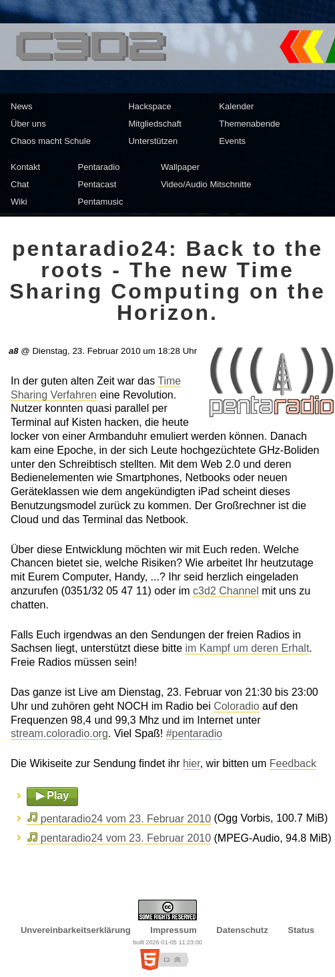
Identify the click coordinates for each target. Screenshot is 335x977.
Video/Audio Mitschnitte (206, 184)
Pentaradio (99, 167)
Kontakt (25, 167)
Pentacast (97, 184)
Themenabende (249, 124)
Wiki (19, 202)
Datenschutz (242, 930)
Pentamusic (100, 202)
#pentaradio (194, 733)
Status (301, 930)
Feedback (293, 763)
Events (232, 141)
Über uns (28, 124)
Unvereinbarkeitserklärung (76, 930)
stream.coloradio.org (59, 733)
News (22, 106)
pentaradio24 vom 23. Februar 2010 (126, 818)
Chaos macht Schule (51, 141)
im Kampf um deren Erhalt (247, 648)
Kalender (236, 106)
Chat (20, 184)
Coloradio (236, 706)
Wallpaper (180, 167)
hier (191, 763)
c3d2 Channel (226, 590)
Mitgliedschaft (154, 124)
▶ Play (52, 795)
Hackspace (149, 106)
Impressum (173, 930)
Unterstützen (153, 141)
